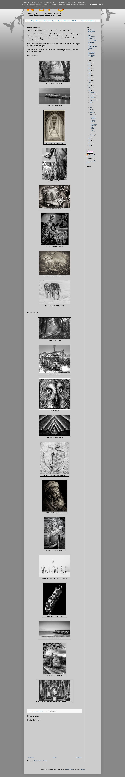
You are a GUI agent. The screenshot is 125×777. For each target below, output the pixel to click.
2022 (89, 73)
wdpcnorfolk (91, 155)
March (92, 112)
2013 (89, 140)
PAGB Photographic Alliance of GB (92, 36)
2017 (89, 85)
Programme (39, 20)
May (91, 107)
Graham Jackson (92, 46)
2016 (89, 88)
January (92, 135)
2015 (89, 90)
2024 (89, 68)
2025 (89, 65)
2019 (89, 80)
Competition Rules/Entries (87, 20)
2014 (89, 138)
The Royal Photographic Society (91, 31)
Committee (67, 20)
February (92, 115)
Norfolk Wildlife (92, 40)
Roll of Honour (75, 20)
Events (60, 20)
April (91, 110)
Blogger (83, 769)
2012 (89, 143)
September (93, 100)
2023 (89, 70)
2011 (89, 145)
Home (27, 20)
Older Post (78, 757)
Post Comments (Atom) (40, 760)
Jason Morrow (70, 769)
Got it (101, 4)
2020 (89, 78)
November (93, 95)
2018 (89, 83)
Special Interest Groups (50, 20)
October (92, 97)
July (91, 102)
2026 (89, 63)
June (91, 105)
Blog (32, 20)
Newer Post (31, 757)
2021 (89, 75)
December (93, 92)
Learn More (93, 4)
